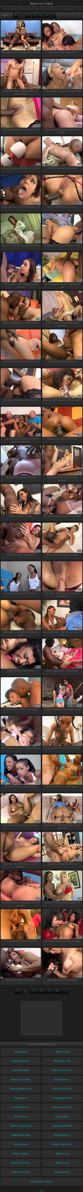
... (53, 15)
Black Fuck (62, 1051)
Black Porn (20, 1116)
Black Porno (62, 1079)
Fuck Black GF (21, 1107)
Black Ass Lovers (62, 1070)
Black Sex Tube (20, 1079)
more (79, 9)
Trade (41, 1191)
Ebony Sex (20, 1098)
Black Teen (20, 1144)
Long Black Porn (62, 1098)
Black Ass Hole (21, 1172)
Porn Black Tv (62, 1135)
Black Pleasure (21, 1060)
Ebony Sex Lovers (41, 1181)
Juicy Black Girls (62, 1125)
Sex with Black (21, 1070)
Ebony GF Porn (20, 1162)
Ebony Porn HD (62, 1088)
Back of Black (21, 1153)
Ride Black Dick (20, 1135)
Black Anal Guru (62, 1107)
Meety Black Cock (21, 1088)
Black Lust (62, 1153)
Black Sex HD (62, 1060)
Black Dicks (62, 1116)
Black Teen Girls (62, 1144)
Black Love (62, 1162)
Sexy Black (20, 1051)
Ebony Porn (62, 1172)
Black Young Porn (20, 1125)
